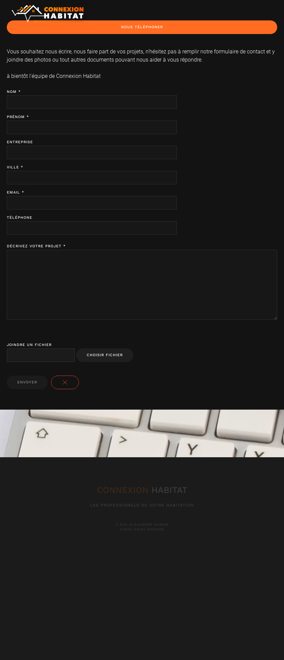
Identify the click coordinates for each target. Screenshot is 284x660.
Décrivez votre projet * (36, 246)
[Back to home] (47, 13)
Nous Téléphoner (142, 27)
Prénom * (18, 117)
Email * (15, 192)
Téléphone (19, 217)
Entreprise (20, 142)
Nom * (14, 91)
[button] (264, 13)
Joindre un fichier (29, 345)
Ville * (15, 167)
